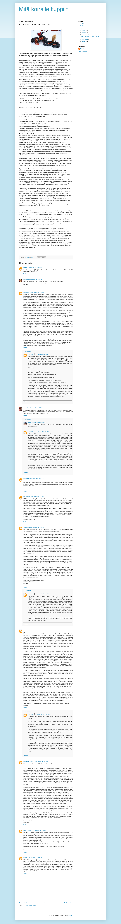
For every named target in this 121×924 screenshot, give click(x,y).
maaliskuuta (85, 39)
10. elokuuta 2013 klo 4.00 (41, 630)
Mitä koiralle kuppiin (44, 9)
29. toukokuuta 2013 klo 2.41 (34, 279)
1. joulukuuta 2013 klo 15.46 (43, 714)
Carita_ (25, 267)
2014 (81, 23)
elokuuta (84, 32)
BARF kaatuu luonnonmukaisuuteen (90, 36)
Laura (25, 279)
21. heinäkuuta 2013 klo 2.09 (36, 527)
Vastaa (25, 274)
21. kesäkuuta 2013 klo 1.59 (43, 354)
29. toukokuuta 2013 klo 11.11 (36, 496)
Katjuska (25, 857)
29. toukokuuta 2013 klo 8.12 (36, 478)
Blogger (70, 915)
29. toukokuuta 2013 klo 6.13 (34, 408)
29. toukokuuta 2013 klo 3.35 (36, 292)
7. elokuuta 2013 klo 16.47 (42, 431)
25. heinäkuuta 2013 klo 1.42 (39, 422)
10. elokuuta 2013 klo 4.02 (41, 761)
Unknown (26, 292)
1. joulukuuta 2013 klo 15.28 (43, 594)
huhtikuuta (84, 34)
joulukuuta (84, 28)
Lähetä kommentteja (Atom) (29, 905)
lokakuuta (84, 30)
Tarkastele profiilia (83, 51)
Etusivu (45, 903)
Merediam (26, 478)
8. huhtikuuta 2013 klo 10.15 (35, 267)
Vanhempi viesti (68, 903)
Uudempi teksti (23, 903)
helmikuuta (84, 41)
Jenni (24, 408)
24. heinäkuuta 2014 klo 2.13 (36, 857)
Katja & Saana (27, 830)
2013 (81, 26)
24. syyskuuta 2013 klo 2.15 (39, 830)
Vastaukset (28, 351)
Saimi (29, 422)
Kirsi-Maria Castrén (28, 630)
